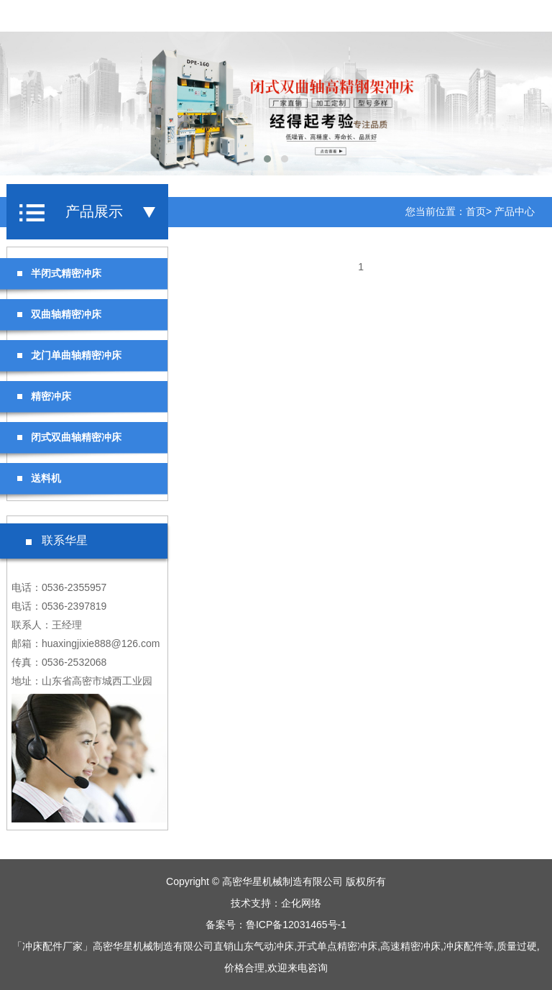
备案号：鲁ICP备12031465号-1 (276, 924)
